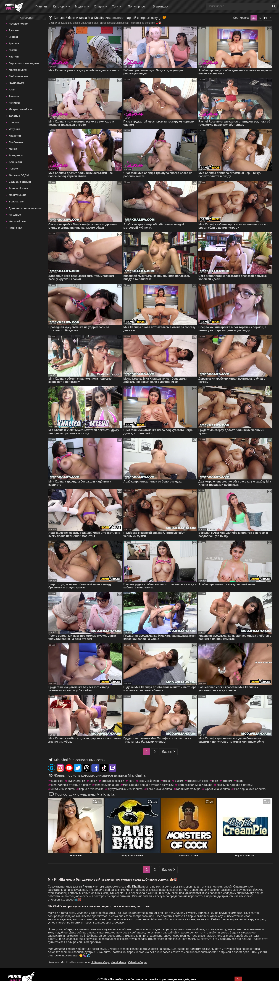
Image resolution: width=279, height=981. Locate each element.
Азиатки (14, 96)
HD (259, 18)
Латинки (14, 102)
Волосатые (16, 201)
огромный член (149, 780)
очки (215, 780)
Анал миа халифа (63, 788)
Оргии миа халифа (217, 788)
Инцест (13, 36)
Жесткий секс (18, 221)
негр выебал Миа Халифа (195, 784)
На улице (15, 214)
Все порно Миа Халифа (249, 788)
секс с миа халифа (159, 788)
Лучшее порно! (19, 23)
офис (239, 780)
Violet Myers (118, 962)
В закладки (160, 6)
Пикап (13, 49)
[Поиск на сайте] (274, 6)
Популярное (136, 6)
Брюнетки (15, 161)
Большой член (18, 188)
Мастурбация (17, 194)
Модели (82, 7)
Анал (12, 89)
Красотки (15, 135)
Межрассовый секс (21, 109)
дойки (93, 780)
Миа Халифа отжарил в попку (71, 784)
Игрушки (14, 129)
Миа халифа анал (107, 784)
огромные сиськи (113, 780)
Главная (41, 6)
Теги (117, 7)
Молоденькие (18, 69)
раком (179, 780)
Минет (13, 148)
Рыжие (13, 168)
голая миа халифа (188, 788)
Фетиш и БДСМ (19, 175)
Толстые (14, 115)
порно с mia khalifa (91, 788)
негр (131, 780)
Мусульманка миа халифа (125, 788)
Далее (168, 752)
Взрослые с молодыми (24, 63)
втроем (227, 780)
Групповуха (16, 82)
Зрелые (14, 43)
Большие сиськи (20, 181)
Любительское (18, 76)
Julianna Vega (100, 962)
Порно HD (15, 227)
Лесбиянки (16, 142)
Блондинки (16, 155)
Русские (14, 30)
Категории (62, 7)
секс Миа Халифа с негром (234, 784)
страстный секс (197, 780)
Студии (101, 7)
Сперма (14, 122)
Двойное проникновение (25, 208)
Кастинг (14, 56)
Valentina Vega (137, 962)
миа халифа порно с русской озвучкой (148, 784)
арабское (57, 780)
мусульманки (76, 780)
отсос (166, 780)
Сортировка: (241, 17)
